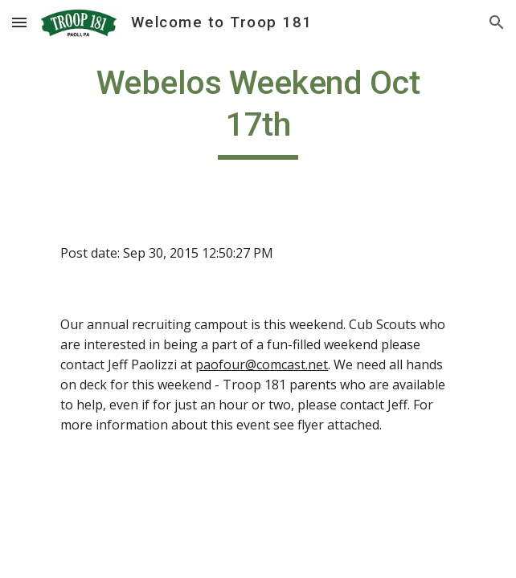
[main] (257, 110)
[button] (19, 22)
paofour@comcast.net (261, 364)
